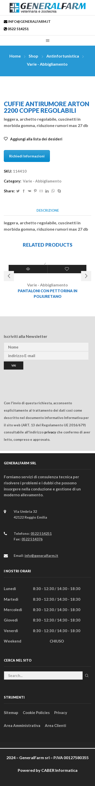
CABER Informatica (59, 770)
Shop (33, 55)
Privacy (60, 712)
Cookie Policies (36, 712)
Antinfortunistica (62, 55)
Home (15, 55)
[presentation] (42, 379)
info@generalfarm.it (29, 21)
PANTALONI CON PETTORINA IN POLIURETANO (47, 293)
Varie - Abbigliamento (47, 64)
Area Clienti (55, 725)
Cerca (87, 675)
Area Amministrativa (22, 725)
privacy (50, 432)
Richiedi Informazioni (27, 156)
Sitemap (11, 712)
